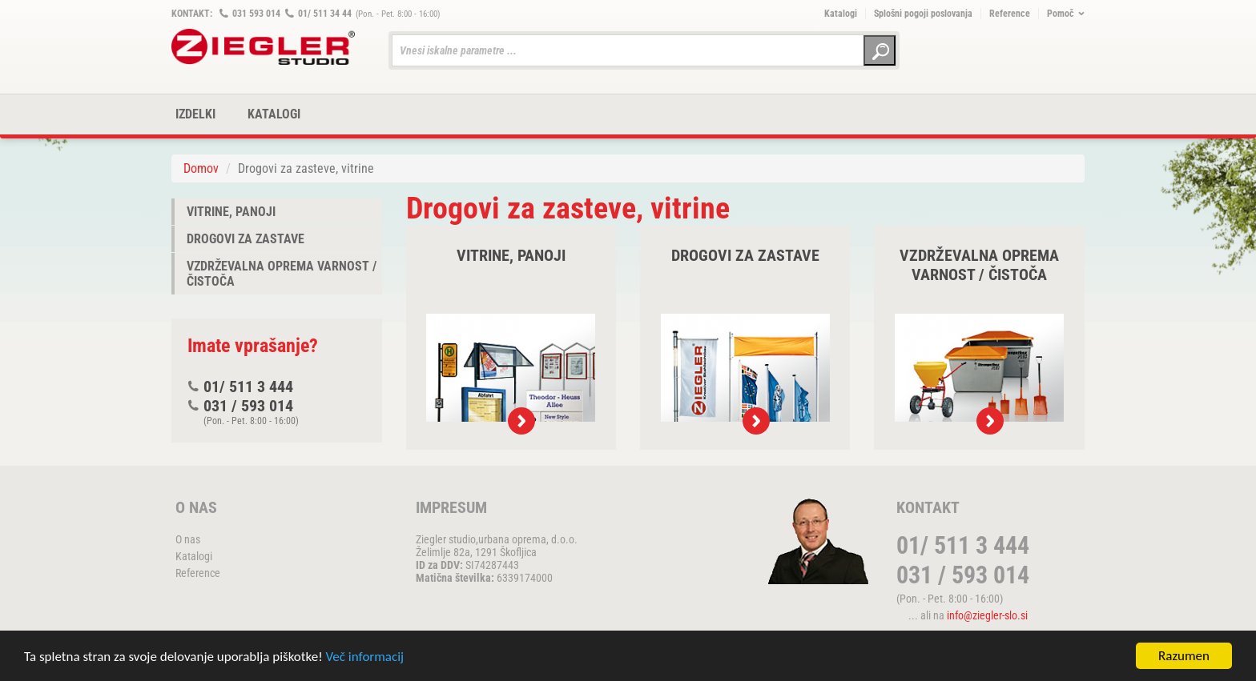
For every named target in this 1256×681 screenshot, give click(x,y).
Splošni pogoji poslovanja (923, 13)
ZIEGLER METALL (263, 47)
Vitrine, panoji (231, 211)
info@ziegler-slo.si (987, 615)
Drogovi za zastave (245, 238)
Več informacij (365, 657)
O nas (187, 539)
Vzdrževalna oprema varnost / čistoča (281, 273)
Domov (201, 168)
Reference (1009, 13)
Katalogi (840, 13)
